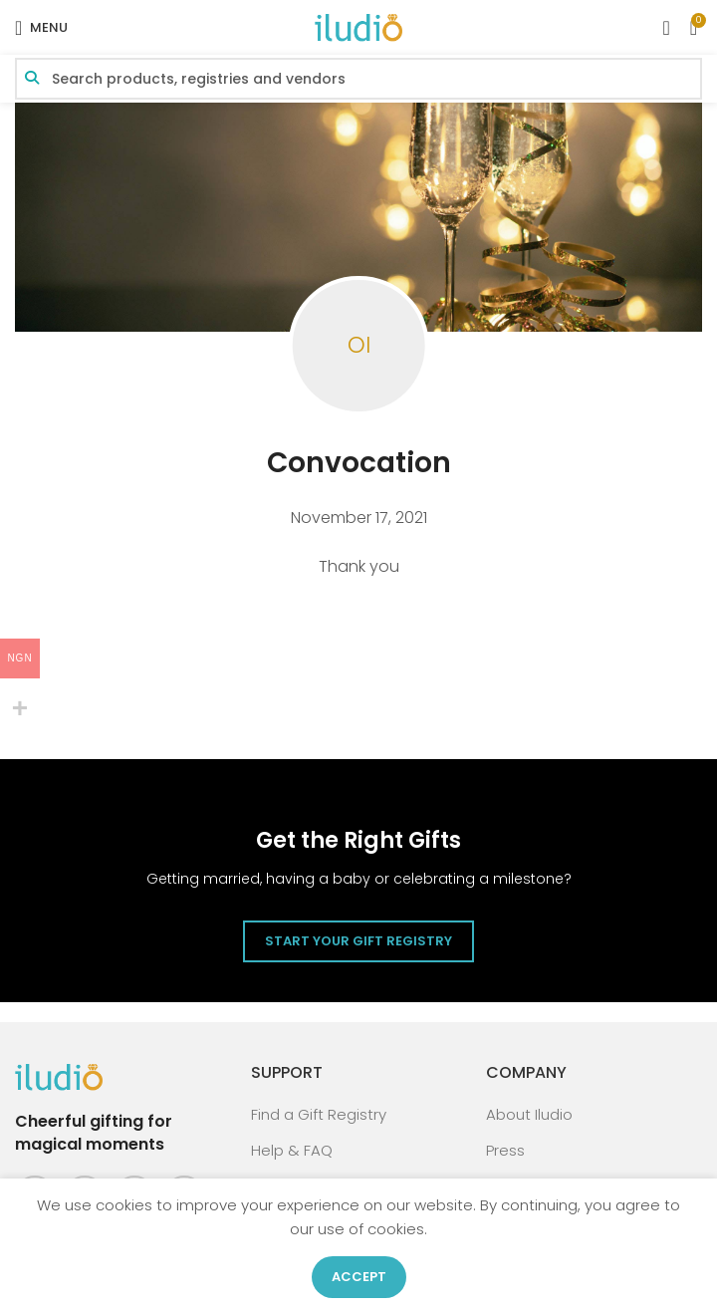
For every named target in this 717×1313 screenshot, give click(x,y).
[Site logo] (358, 26)
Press (505, 1150)
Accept (359, 1276)
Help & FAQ (292, 1150)
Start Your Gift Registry (358, 940)
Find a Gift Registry (318, 1114)
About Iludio (529, 1114)
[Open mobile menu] (41, 28)
